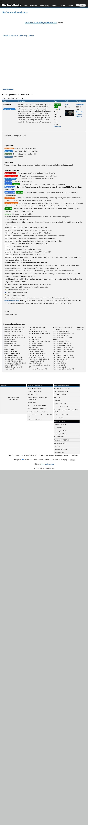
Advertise (44, 455)
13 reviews (80, 104)
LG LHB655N (58, 428)
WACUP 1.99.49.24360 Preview (37, 405)
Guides (54, 6)
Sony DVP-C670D (59, 437)
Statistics (67, 455)
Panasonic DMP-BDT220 (61, 440)
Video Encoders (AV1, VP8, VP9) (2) (63, 347)
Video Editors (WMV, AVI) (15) (62, 345)
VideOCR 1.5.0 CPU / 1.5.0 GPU (37, 409)
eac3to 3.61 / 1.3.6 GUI (61, 415)
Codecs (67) (32, 329)
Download (57, 127)
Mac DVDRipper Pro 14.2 (61, 391)
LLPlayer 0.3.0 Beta (60, 394)
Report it (79, 117)
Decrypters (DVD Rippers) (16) (38, 331)
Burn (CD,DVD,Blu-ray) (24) (13, 361)
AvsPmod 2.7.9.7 (33, 394)
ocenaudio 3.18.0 (59, 418)
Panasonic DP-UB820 (60, 449)
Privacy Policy (29, 455)
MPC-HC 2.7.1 (32, 402)
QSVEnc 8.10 (58, 401)
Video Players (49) (58, 361)
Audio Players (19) (10, 343)
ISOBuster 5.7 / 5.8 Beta (35, 420)
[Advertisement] (42, 60)
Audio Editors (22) (10, 339)
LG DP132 (57, 446)
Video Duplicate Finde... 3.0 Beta (37, 412)
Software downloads (15, 12)
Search (11, 455)
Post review (79, 112)
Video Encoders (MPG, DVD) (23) (63, 355)
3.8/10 (67, 104)
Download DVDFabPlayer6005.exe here (41, 23)
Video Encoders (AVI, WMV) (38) (62, 349)
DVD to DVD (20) (34, 339)
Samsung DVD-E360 (60, 434)
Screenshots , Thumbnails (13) (38, 369)
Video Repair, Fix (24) (59, 363)
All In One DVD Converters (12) (14, 329)
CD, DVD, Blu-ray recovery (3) (14, 367)
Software (33, 6)
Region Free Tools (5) (35, 363)
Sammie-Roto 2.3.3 (60, 404)
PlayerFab (7, 104)
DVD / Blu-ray (44, 6)
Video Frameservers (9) (60, 359)
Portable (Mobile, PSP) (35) (37, 361)
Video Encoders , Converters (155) (63, 357)
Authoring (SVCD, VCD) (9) (12, 353)
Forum (25, 6)
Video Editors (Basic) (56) (60, 335)
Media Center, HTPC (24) (36, 355)
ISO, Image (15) (33, 347)
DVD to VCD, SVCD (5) (35, 343)
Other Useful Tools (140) (36, 357)
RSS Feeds (59, 455)
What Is (63, 6)
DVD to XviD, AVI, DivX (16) (37, 345)
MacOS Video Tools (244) (36, 351)
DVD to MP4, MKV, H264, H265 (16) (39, 341)
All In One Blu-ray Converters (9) (14, 327)
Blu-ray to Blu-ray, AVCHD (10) (14, 359)
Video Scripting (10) (59, 365)
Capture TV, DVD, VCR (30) (13, 365)
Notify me (79, 114)
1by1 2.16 (57, 397)
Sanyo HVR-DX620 (59, 443)
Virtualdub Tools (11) (80, 328)
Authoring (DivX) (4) (10, 349)
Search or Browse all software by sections (18, 36)
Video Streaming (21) (59, 367)
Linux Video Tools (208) (36, 349)
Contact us (19, 455)
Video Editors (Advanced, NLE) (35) (63, 333)
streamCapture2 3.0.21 (35, 391)
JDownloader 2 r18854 (61, 407)
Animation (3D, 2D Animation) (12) (15, 337)
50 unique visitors (13, 398)
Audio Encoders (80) (11, 341)
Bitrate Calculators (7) (11, 355)
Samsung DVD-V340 (60, 431)
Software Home (8, 89)
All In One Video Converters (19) (14, 335)
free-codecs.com (47, 464)
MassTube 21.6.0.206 (34, 388)
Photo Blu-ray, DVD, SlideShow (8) (39, 359)
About (70, 6)
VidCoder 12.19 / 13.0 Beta (62, 388)
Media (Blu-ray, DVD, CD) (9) (37, 353)
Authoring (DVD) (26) (11, 351)
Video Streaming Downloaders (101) (64, 369)
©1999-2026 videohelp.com (44, 468)
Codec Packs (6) (9, 369)
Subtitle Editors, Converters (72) (62, 327)
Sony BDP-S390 (59, 452)
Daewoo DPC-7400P (60, 424)
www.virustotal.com (12, 301)
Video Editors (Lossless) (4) (61, 341)
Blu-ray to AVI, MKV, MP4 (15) (13, 357)
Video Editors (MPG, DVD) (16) (62, 343)
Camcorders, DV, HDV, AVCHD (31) (15, 363)
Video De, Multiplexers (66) (61, 331)
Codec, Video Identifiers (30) (37, 327)
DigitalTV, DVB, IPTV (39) (36, 337)
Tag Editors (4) (57, 329)
